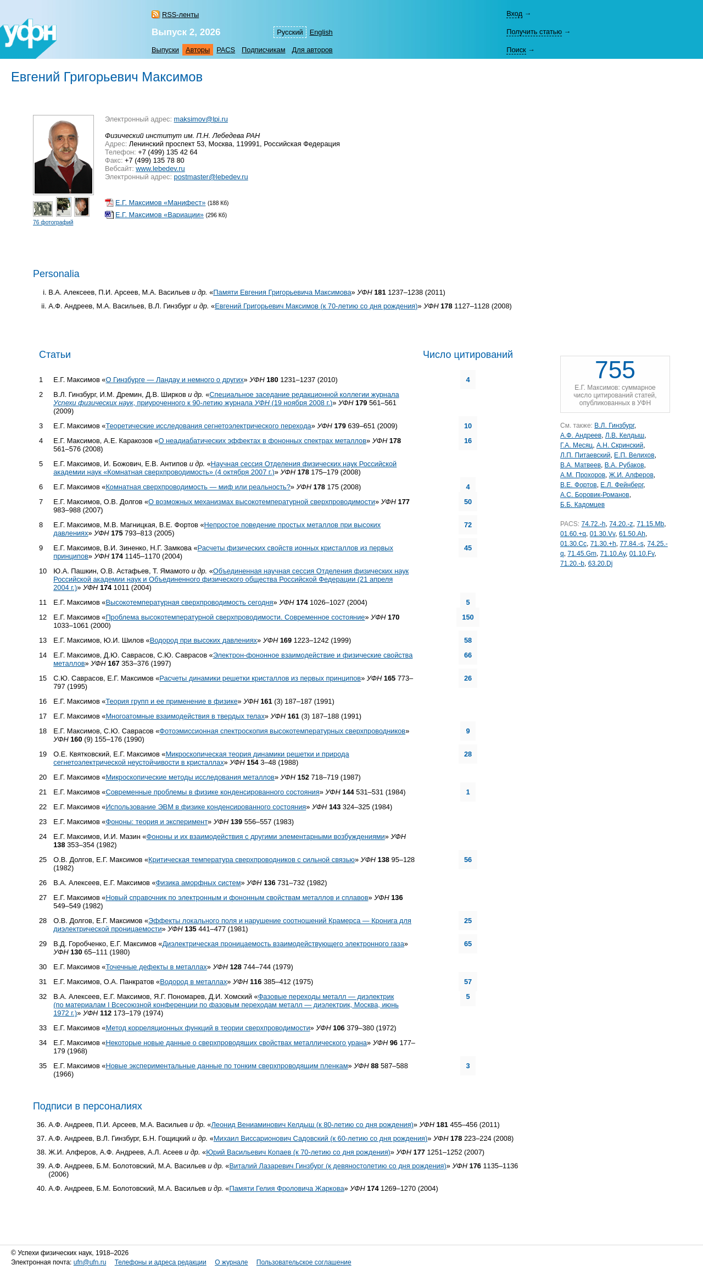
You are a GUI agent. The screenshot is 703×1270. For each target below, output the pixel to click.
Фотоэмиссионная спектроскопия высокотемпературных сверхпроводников (282, 731)
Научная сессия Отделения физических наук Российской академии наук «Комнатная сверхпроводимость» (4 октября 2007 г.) (225, 468)
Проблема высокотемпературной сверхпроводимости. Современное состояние (235, 617)
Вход (514, 13)
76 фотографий (53, 222)
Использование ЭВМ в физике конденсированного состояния (205, 807)
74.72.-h (593, 524)
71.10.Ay (613, 553)
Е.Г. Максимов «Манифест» (160, 202)
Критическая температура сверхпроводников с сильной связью (251, 859)
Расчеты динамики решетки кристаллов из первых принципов (260, 678)
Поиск (516, 50)
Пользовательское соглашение (304, 1262)
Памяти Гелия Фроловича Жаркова (287, 1188)
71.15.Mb (650, 524)
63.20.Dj (600, 563)
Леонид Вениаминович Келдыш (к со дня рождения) (312, 1124)
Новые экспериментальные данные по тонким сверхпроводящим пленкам (226, 1066)
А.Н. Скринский (619, 445)
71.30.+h (603, 544)
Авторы (198, 50)
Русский (290, 32)
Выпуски (165, 50)
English (321, 32)
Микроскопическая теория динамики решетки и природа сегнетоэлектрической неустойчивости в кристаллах (201, 758)
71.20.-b (572, 563)
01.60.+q (573, 534)
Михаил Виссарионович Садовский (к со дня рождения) (320, 1138)
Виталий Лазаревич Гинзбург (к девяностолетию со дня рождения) (338, 1166)
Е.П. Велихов (634, 455)
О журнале (231, 1262)
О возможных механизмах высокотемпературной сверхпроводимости (261, 502)
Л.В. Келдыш (624, 435)
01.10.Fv (642, 553)
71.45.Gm (581, 553)
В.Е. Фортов (578, 485)
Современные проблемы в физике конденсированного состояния (212, 792)
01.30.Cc (573, 544)
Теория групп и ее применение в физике (171, 701)
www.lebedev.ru (160, 168)
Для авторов (312, 50)
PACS (225, 50)
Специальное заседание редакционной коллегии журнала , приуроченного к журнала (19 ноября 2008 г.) (226, 398)
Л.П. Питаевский (585, 455)
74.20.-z (621, 524)
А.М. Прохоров (582, 475)
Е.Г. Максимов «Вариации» (159, 215)
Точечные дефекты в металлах (156, 967)
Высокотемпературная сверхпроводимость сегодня (189, 602)
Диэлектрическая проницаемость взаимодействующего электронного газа (283, 944)
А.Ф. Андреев (580, 435)
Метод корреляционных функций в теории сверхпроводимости (207, 1028)
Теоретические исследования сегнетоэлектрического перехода (208, 426)
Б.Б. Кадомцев (582, 505)
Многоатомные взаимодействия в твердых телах (184, 716)
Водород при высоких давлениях (203, 640)
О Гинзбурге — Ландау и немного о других (174, 380)
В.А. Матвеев (580, 465)
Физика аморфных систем (198, 883)
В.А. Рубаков (624, 465)
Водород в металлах (193, 982)
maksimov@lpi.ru (201, 119)
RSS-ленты (180, 14)
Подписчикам (263, 50)
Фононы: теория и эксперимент (156, 822)
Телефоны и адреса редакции (161, 1262)
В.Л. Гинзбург (614, 425)
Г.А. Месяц (576, 445)
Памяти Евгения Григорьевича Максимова (282, 292)
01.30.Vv (602, 534)
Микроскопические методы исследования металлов (189, 777)
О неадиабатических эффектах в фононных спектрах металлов (262, 441)
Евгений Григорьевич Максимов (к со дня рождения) (316, 306)
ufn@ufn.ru (90, 1262)
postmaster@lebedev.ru (211, 177)
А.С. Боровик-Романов (594, 495)
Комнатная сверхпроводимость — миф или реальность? (197, 487)
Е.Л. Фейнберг (621, 485)
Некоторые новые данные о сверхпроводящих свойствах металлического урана (236, 1043)
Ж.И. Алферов (631, 475)
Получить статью (534, 31)
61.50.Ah (632, 534)
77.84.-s (631, 544)
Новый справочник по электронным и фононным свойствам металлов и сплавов (236, 897)
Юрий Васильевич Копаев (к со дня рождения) (298, 1152)
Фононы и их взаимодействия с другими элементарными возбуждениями (265, 836)
